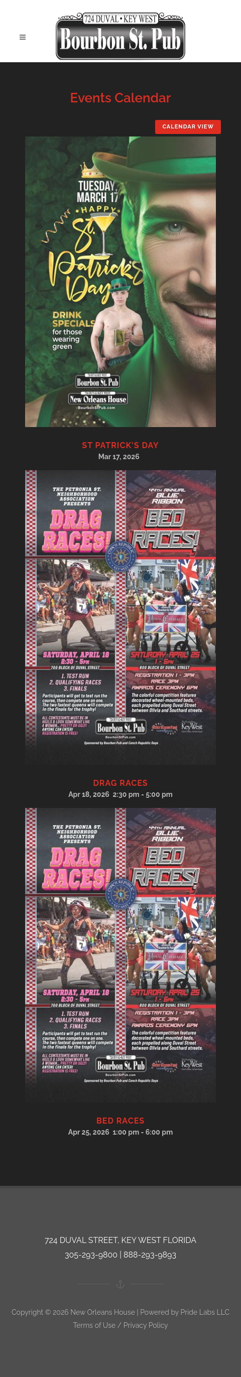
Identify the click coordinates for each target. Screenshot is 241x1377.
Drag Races (120, 783)
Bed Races (120, 1121)
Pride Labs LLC (205, 1312)
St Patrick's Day (120, 445)
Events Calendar (120, 97)
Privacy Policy (146, 1325)
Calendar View (188, 126)
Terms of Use (94, 1325)
